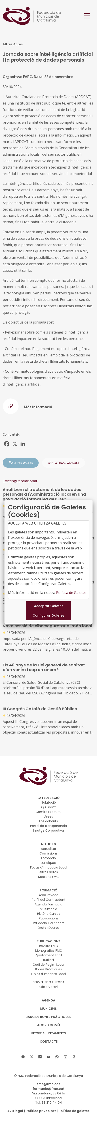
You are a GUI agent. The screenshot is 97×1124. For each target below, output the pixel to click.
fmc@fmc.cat (48, 1084)
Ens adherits (48, 821)
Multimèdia (48, 909)
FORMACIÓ (48, 890)
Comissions (48, 853)
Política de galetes (74, 1111)
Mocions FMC (48, 877)
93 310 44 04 (52, 1102)
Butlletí (48, 960)
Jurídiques (49, 863)
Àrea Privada (48, 895)
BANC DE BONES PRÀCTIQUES (48, 1017)
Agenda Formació (48, 904)
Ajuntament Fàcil (48, 955)
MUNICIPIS (48, 1008)
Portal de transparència (48, 826)
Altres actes (48, 872)
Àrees (48, 816)
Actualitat (48, 849)
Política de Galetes (71, 592)
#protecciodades (63, 462)
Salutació (48, 802)
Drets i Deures (48, 927)
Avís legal (15, 1111)
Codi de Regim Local (48, 964)
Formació (48, 858)
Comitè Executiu (48, 812)
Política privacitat (41, 1111)
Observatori (48, 987)
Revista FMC (48, 946)
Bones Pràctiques (48, 969)
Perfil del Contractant (48, 899)
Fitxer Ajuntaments (48, 1033)
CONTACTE (48, 1041)
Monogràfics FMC (48, 950)
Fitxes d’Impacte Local (48, 974)
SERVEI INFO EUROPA (49, 982)
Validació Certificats (48, 923)
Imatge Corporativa (48, 830)
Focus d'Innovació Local (48, 867)
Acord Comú (48, 1025)
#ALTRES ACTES (20, 462)
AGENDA (48, 1000)
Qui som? (48, 807)
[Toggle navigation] (87, 16)
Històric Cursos (48, 913)
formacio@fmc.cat (49, 1088)
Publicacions (48, 918)
